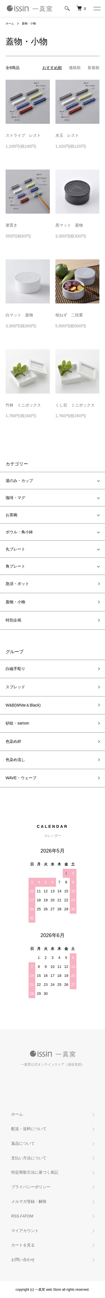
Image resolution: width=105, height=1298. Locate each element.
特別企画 (13, 620)
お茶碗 (11, 515)
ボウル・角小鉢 (19, 532)
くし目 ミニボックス (75, 405)
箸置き (11, 225)
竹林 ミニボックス (23, 405)
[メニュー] (96, 8)
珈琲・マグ (15, 497)
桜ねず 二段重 (69, 315)
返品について (23, 1143)
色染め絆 (13, 741)
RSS (15, 1216)
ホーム (10, 23)
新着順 (93, 67)
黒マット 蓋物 (69, 225)
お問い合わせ (23, 1259)
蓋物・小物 (29, 23)
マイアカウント (25, 1230)
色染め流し (15, 759)
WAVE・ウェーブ (21, 778)
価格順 (75, 67)
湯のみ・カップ (19, 480)
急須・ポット (17, 583)
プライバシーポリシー (30, 1187)
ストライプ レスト (23, 135)
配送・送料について (28, 1128)
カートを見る (23, 1245)
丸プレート (15, 549)
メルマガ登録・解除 (28, 1201)
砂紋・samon (17, 723)
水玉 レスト (67, 135)
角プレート (15, 566)
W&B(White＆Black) (23, 705)
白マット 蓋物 (19, 315)
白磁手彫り (15, 668)
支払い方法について (28, 1158)
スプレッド (15, 687)
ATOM (27, 1216)
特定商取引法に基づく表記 (34, 1172)
